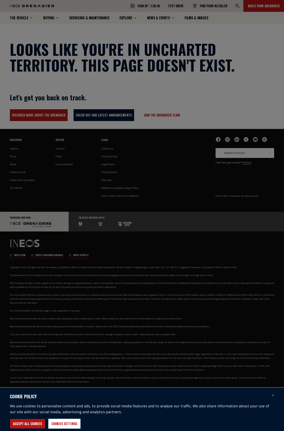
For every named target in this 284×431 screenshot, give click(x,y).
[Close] (273, 397)
